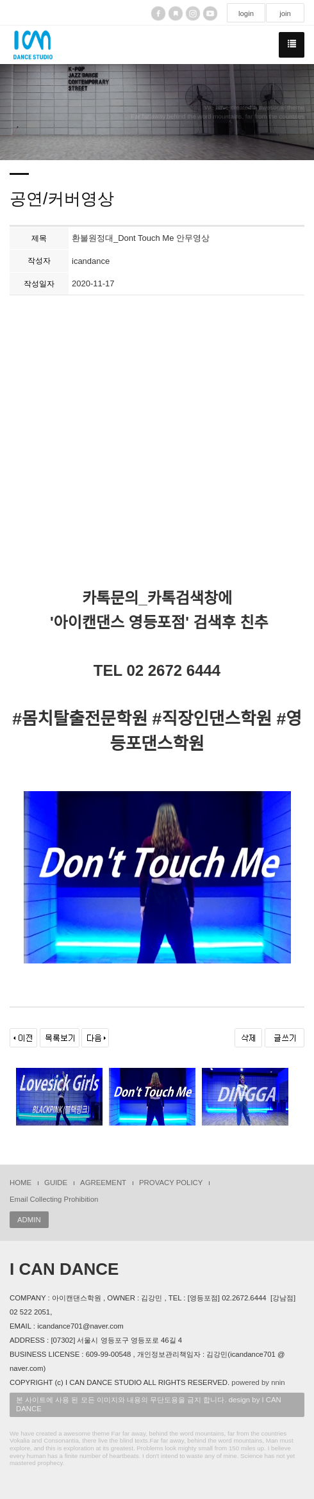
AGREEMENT (103, 1182)
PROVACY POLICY (170, 1182)
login (246, 13)
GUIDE (55, 1182)
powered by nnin (258, 1382)
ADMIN (29, 1220)
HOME (20, 1182)
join (285, 13)
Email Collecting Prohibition (54, 1199)
